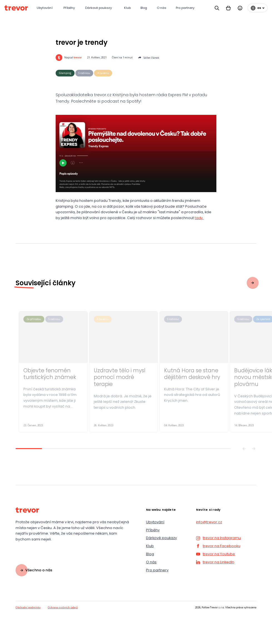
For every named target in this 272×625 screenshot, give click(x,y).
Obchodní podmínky (28, 607)
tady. (199, 217)
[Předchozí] (244, 448)
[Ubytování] (46, 8)
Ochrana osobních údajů (63, 607)
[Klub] (128, 8)
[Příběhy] (69, 8)
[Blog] (144, 8)
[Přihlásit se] (240, 8)
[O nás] (162, 8)
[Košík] (228, 8)
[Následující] (253, 448)
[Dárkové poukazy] (100, 8)
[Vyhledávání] (217, 8)
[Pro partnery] (186, 8)
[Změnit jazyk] (258, 8)
